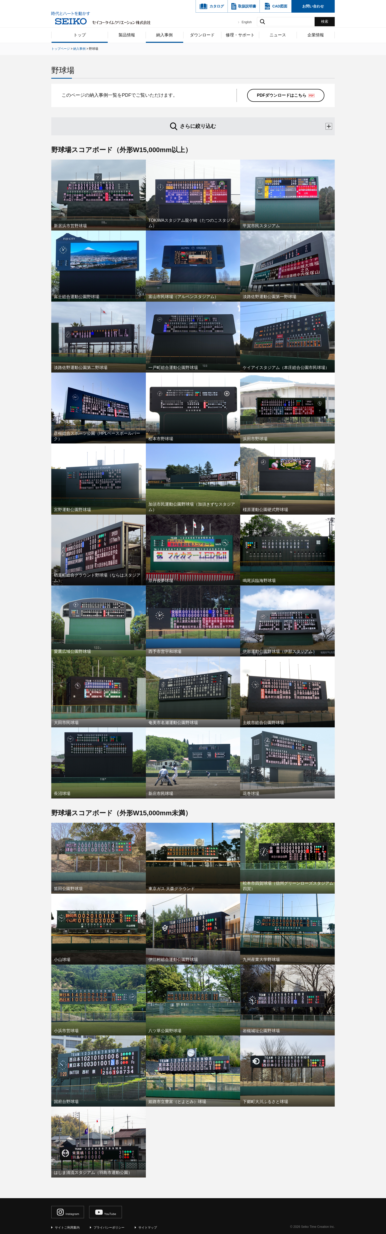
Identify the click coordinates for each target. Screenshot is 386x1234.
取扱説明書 (247, 6)
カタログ (216, 6)
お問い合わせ (313, 6)
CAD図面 (279, 6)
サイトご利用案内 (67, 1227)
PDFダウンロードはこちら (281, 95)
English (247, 22)
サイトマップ (147, 1227)
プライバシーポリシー (109, 1227)
